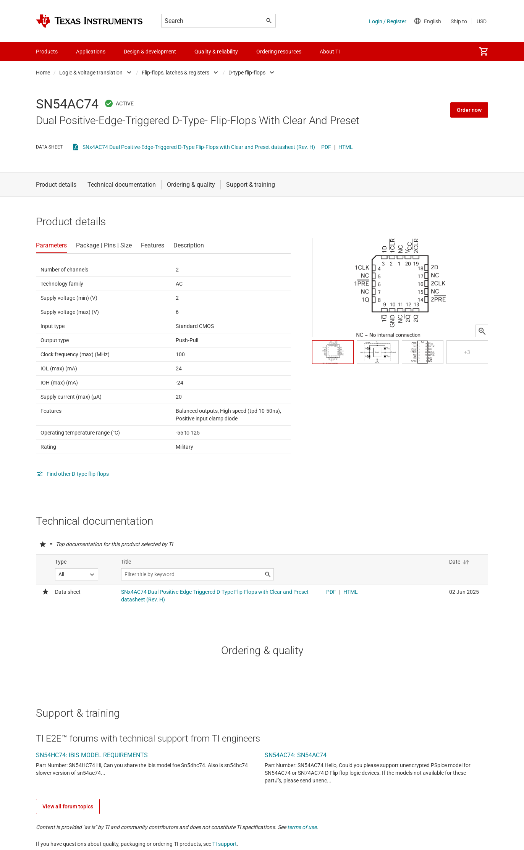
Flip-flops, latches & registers (175, 72)
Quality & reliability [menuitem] (216, 51)
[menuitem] (483, 51)
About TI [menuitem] (330, 51)
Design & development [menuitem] (150, 51)
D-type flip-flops (246, 72)
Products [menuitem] (47, 51)
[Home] (89, 21)
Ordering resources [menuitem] (278, 51)
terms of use (302, 827)
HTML (345, 147)
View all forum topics (67, 806)
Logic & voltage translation (91, 72)
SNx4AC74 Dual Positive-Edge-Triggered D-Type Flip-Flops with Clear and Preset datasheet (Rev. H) (198, 147)
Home (43, 72)
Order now (469, 110)
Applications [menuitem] (90, 51)
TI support (224, 844)
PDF (326, 147)
